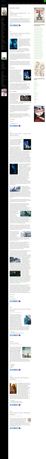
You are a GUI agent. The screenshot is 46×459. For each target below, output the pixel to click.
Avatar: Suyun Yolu (14, 105)
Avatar (27, 260)
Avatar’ (23, 58)
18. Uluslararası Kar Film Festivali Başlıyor (20, 310)
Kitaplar (35, 97)
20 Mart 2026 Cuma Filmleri (38, 32)
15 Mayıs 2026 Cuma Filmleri (38, 48)
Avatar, (23, 156)
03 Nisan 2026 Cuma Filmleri (38, 37)
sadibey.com (3, 1)
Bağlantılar (2, 22)
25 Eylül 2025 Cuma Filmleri (38, 58)
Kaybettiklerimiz (3, 36)
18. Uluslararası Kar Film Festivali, (15, 316)
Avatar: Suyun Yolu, (13, 113)
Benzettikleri (35, 83)
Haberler (11, 307)
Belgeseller (35, 81)
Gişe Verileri (35, 94)
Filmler (35, 89)
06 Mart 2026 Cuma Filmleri (38, 27)
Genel (35, 91)
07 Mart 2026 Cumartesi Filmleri (38, 29)
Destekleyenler (3, 26)
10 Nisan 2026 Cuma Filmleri (38, 39)
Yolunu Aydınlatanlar (3, 86)
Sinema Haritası (3, 41)
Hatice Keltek (3, 64)
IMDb (11, 367)
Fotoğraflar (12, 365)
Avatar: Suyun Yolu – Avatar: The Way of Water (20, 134)
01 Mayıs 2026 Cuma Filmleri (38, 45)
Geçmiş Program (12, 341)
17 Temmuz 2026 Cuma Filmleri (38, 55)
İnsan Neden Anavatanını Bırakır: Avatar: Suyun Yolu (20, 34)
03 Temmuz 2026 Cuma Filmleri (38, 53)
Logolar (2, 39)
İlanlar (2, 35)
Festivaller (35, 88)
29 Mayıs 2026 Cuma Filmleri (38, 50)
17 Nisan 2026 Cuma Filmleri (38, 40)
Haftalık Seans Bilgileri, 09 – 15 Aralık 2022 (20, 14)
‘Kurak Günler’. (19, 420)
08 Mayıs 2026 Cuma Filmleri (38, 47)
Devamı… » (18, 425)
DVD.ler (35, 86)
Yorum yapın (20, 16)
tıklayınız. (29, 18)
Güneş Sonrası (14, 343)
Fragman (12, 366)
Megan (19, 384)
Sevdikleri (2, 80)
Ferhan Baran (2, 63)
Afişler (2, 21)
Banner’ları (2, 74)
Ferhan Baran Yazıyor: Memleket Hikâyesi (20, 413)
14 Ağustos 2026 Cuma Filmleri (38, 56)
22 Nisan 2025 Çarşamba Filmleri (38, 42)
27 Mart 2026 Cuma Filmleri (38, 34)
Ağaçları (2, 73)
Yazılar (10, 31)
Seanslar (11, 11)
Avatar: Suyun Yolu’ (12, 199)
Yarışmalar (2, 45)
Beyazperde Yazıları (3, 24)
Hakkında (2, 34)
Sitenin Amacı (3, 44)
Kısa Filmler (35, 96)
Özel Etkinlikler (36, 99)
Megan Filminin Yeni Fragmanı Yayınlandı (19, 378)
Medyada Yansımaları (3, 79)
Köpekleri (2, 78)
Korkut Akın (2, 65)
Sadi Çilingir (16, 16)
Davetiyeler (2, 25)
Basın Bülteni (13, 331)
